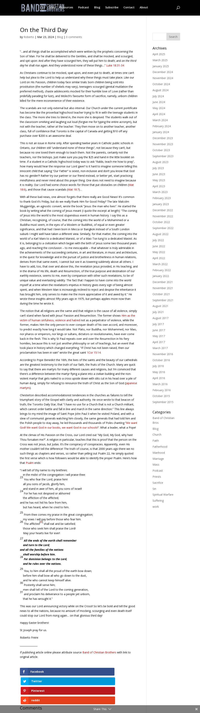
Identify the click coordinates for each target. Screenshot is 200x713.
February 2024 (162, 126)
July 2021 (158, 312)
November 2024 (163, 78)
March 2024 (160, 120)
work (156, 506)
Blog (97, 8)
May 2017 (159, 336)
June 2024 (159, 102)
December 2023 (163, 138)
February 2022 (162, 270)
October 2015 (161, 396)
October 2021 (161, 294)
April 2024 (159, 114)
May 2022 (159, 252)
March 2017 (160, 348)
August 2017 (160, 318)
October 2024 (161, 84)
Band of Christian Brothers (99, 652)
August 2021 (160, 306)
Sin (154, 489)
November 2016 (163, 354)
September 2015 (163, 402)
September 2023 (163, 156)
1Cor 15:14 (94, 352)
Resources (66, 8)
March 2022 (160, 264)
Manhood (159, 452)
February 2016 (162, 390)
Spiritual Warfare (163, 494)
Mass (156, 464)
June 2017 (159, 330)
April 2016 (159, 378)
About (144, 8)
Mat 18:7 (73, 189)
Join (51, 8)
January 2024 (161, 132)
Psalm (30, 463)
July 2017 (158, 324)
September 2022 (163, 228)
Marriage (158, 459)
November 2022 (163, 216)
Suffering (158, 500)
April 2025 (159, 54)
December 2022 (163, 210)
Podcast (83, 8)
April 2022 (159, 258)
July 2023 (158, 168)
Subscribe (111, 8)
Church (157, 434)
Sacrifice (158, 482)
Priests (157, 476)
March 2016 (160, 384)
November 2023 (163, 144)
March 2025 (160, 60)
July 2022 (158, 240)
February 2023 (162, 198)
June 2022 (159, 246)
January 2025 (161, 66)
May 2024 (159, 108)
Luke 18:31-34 (115, 65)
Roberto (29, 37)
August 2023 (160, 162)
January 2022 (161, 276)
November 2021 (163, 288)
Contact (129, 8)
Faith (156, 440)
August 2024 (160, 90)
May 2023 (159, 180)
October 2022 (161, 222)
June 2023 (159, 174)
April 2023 (159, 186)
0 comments (74, 37)
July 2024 (158, 96)
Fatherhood (160, 446)
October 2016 (161, 360)
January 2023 (161, 204)
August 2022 (160, 234)
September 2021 (163, 300)
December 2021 (163, 282)
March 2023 (160, 192)
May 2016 (159, 372)
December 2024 (163, 72)
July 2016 (158, 366)
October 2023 (161, 150)
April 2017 (159, 342)
